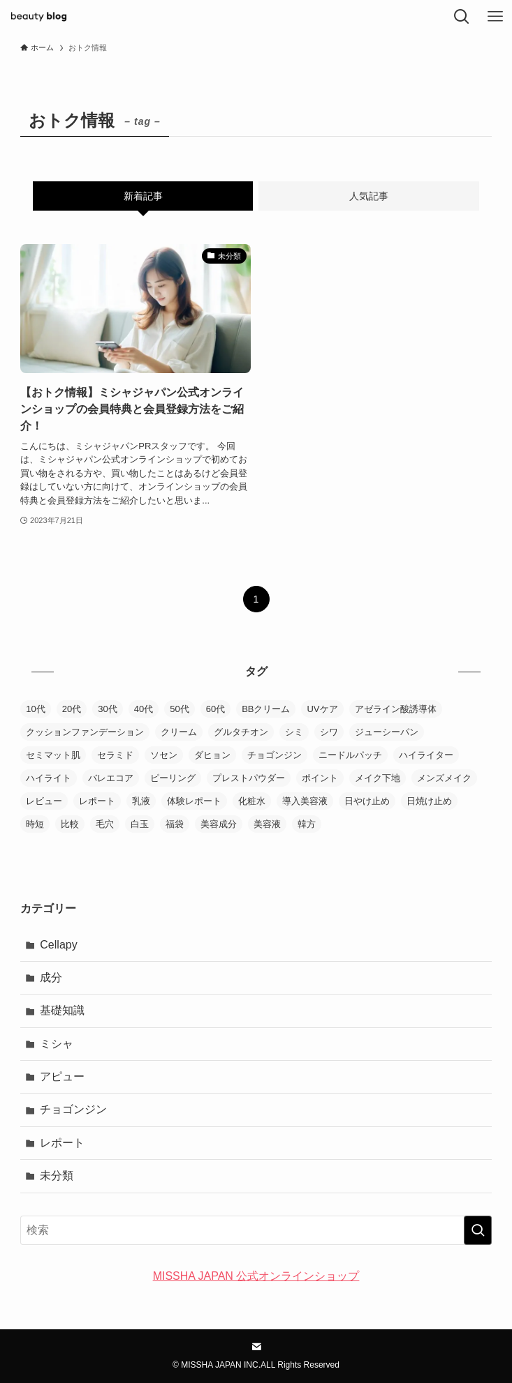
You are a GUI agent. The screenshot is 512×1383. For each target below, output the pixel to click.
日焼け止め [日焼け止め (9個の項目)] (429, 801)
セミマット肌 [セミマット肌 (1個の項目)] (53, 755)
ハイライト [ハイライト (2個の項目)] (48, 778)
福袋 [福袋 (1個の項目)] (175, 824)
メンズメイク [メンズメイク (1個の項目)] (444, 778)
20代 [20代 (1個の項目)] (71, 709)
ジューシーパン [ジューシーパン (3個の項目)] (386, 732)
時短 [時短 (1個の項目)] (35, 824)
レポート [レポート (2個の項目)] (97, 801)
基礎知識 (62, 1010)
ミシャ (56, 1044)
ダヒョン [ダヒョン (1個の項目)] (212, 755)
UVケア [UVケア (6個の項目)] (322, 709)
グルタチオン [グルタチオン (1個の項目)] (241, 732)
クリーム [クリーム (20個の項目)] (179, 732)
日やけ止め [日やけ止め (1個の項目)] (367, 801)
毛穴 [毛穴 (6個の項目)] (105, 824)
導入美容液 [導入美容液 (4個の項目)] (305, 801)
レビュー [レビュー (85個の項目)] (44, 801)
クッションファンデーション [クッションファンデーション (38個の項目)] (85, 732)
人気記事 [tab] (368, 196)
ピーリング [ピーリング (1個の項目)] (173, 778)
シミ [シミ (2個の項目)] (294, 732)
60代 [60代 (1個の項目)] (215, 709)
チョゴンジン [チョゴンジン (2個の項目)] (274, 755)
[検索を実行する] (478, 1230)
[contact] (256, 1346)
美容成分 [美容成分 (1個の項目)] (218, 824)
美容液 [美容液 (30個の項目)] (267, 824)
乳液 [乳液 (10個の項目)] (141, 801)
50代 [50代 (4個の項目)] (179, 709)
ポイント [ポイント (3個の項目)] (320, 778)
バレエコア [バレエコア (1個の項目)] (110, 778)
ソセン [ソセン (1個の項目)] (163, 755)
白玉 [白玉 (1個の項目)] (140, 824)
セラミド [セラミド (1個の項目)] (115, 755)
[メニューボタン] (495, 16)
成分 (51, 977)
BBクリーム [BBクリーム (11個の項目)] (266, 709)
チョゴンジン (73, 1109)
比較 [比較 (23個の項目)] (70, 824)
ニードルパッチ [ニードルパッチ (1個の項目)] (350, 755)
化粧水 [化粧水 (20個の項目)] (251, 801)
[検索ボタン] (461, 16)
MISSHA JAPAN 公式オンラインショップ (256, 1276)
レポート (62, 1143)
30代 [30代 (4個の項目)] (107, 709)
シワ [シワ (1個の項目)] (329, 732)
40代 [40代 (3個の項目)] (143, 709)
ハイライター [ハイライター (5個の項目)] (426, 755)
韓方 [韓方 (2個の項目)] (307, 824)
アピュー (62, 1076)
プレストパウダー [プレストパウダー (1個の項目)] (248, 778)
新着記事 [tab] (143, 196)
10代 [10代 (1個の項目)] (35, 709)
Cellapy (58, 945)
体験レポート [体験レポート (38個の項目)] (194, 801)
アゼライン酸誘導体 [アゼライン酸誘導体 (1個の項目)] (396, 709)
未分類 (56, 1175)
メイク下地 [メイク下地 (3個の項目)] (377, 778)
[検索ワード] (255, 1230)
